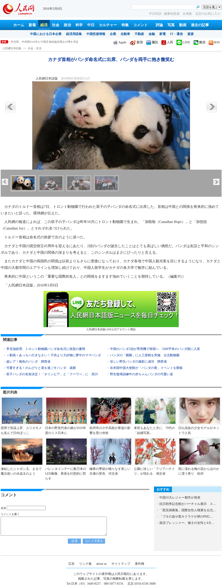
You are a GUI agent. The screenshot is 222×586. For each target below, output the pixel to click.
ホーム (18, 25)
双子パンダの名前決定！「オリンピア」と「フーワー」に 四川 (52, 374)
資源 (190, 34)
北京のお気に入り (207, 13)
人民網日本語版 (11, 48)
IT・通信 (176, 34)
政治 (67, 25)
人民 (167, 42)
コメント (140, 25)
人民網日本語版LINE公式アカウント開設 (111, 311)
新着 (32, 25)
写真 (171, 25)
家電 (162, 34)
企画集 (188, 13)
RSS (214, 42)
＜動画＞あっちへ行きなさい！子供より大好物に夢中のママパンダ (53, 355)
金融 (152, 34)
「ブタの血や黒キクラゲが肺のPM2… (186, 516)
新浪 (136, 42)
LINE (183, 42)
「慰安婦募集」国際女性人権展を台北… (187, 510)
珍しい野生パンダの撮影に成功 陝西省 (138, 361)
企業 (113, 34)
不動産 (139, 34)
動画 (182, 25)
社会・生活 (34, 48)
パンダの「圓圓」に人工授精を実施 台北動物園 (144, 355)
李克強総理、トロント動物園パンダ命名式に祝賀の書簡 (45, 349)
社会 (55, 25)
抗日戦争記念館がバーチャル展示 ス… (187, 504)
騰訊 (152, 42)
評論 (159, 25)
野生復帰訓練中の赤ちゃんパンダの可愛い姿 (141, 374)
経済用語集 (74, 34)
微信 (199, 42)
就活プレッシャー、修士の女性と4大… (187, 523)
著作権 (139, 563)
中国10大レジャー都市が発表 (179, 497)
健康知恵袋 (172, 13)
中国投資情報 (95, 34)
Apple (119, 42)
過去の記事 (200, 25)
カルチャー (108, 25)
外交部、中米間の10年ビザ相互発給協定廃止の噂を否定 (44, 41)
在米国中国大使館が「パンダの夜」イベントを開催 (146, 368)
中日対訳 (155, 13)
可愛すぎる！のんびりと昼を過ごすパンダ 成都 (41, 368)
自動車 (125, 34)
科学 (79, 25)
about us (101, 563)
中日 (90, 25)
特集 (125, 25)
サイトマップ (120, 563)
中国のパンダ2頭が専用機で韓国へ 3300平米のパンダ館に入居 (155, 349)
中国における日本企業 (46, 34)
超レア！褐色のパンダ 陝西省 (28, 361)
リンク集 (85, 563)
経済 (44, 25)
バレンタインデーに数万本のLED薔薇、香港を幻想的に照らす (65, 473)
